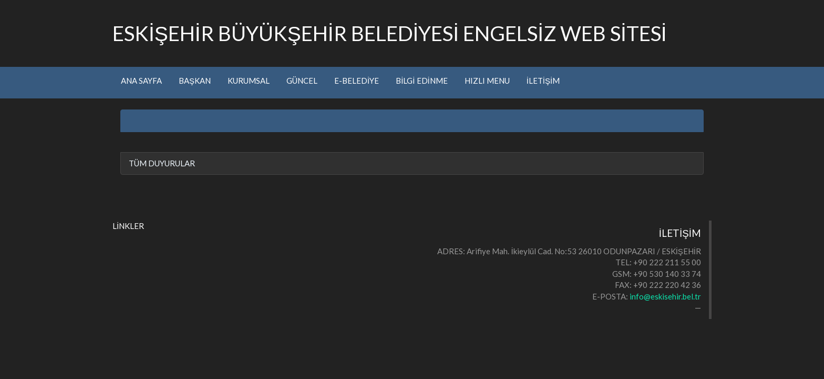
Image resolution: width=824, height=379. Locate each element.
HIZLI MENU (487, 80)
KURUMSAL (249, 80)
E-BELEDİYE (356, 80)
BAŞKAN (195, 80)
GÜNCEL (301, 80)
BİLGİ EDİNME (422, 80)
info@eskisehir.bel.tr (665, 296)
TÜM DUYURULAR (162, 163)
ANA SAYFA (141, 80)
